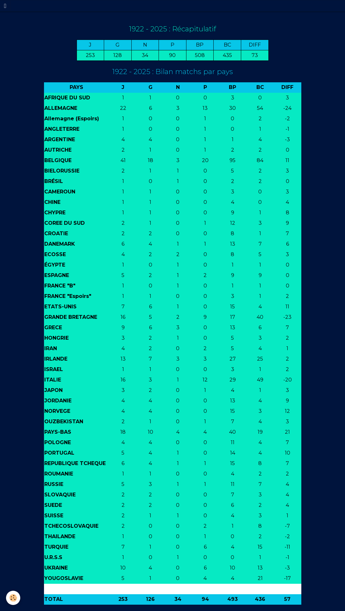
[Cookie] (13, 598)
